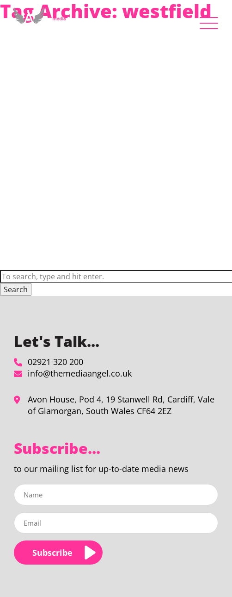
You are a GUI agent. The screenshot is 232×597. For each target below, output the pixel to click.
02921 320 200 (55, 361)
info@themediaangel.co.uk (80, 373)
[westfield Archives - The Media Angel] (41, 21)
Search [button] (16, 289)
